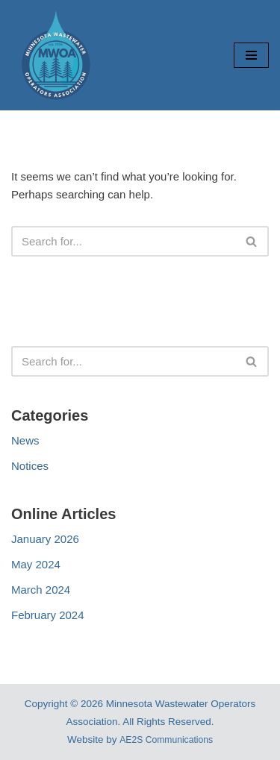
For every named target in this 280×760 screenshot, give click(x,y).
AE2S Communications (166, 740)
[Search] (123, 241)
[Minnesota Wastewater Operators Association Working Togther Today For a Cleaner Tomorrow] (56, 55)
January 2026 (45, 539)
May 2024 (35, 564)
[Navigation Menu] (251, 55)
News (25, 440)
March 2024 (40, 589)
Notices (30, 465)
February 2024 (47, 615)
